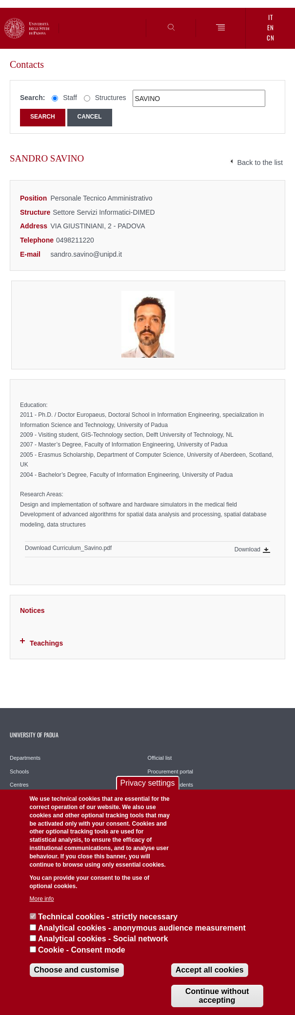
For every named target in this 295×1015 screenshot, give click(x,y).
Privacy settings (147, 783)
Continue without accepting (217, 995)
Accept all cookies (210, 970)
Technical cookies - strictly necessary (107, 917)
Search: (32, 98)
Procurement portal (171, 771)
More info (42, 898)
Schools (19, 771)
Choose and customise (76, 970)
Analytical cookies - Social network (103, 938)
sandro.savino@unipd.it (86, 254)
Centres (19, 785)
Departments (25, 758)
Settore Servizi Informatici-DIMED (104, 212)
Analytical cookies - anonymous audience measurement (142, 928)
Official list (160, 758)
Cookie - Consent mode (81, 950)
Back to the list (260, 162)
